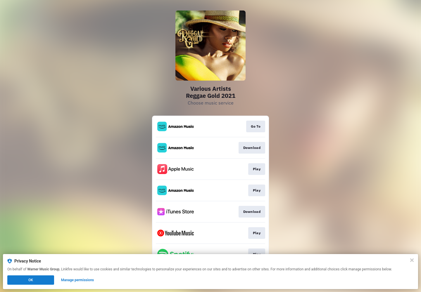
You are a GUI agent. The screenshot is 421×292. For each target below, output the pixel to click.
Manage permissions (77, 280)
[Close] (412, 260)
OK (30, 280)
